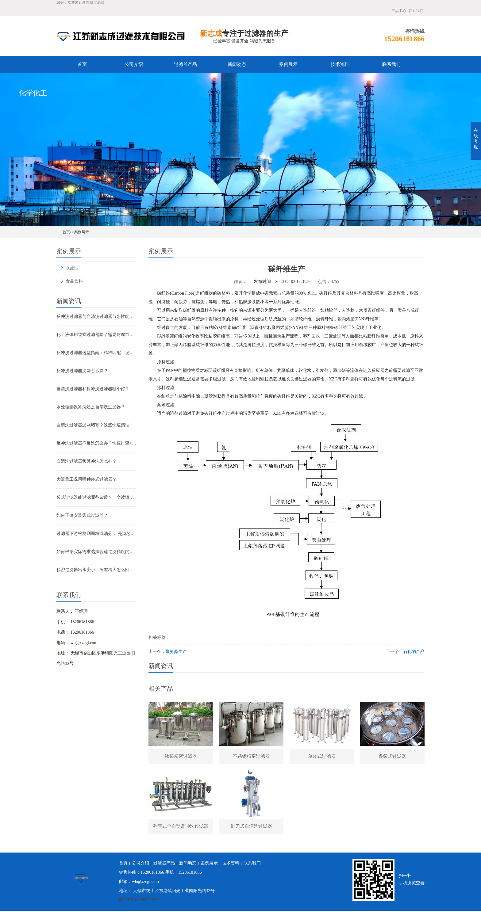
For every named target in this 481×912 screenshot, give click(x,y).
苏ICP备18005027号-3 (139, 901)
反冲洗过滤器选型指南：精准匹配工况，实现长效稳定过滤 (96, 352)
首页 (82, 64)
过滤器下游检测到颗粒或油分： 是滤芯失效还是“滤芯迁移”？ (96, 533)
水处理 (72, 268)
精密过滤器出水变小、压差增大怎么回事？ (96, 569)
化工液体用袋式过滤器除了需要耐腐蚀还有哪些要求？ (96, 334)
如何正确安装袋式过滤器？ (82, 515)
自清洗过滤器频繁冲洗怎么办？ (86, 461)
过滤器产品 (185, 64)
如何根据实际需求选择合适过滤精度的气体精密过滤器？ (96, 551)
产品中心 (398, 11)
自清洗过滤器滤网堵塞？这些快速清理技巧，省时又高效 (96, 425)
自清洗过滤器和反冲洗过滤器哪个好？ (92, 389)
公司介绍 (134, 64)
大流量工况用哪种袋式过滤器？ (86, 479)
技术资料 (340, 64)
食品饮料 (74, 281)
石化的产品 (414, 651)
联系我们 (416, 11)
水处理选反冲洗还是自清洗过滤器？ (90, 407)
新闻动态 (237, 64)
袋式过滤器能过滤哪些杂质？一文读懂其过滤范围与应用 (96, 497)
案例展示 (288, 64)
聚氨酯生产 (176, 651)
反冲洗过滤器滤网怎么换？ (82, 370)
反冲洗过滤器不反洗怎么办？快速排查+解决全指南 (96, 443)
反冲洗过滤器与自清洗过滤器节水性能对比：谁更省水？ (96, 316)
